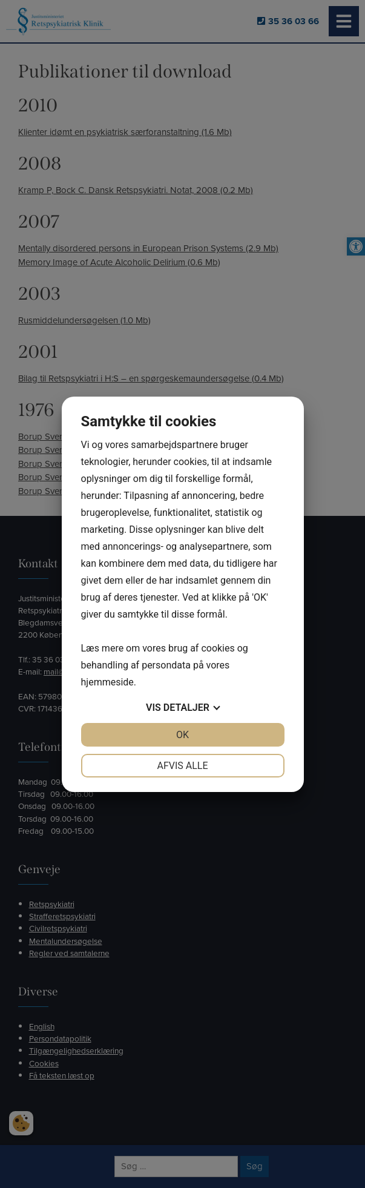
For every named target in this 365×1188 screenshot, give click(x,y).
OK (182, 735)
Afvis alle (182, 765)
